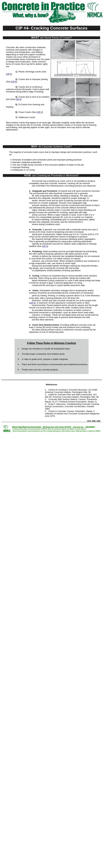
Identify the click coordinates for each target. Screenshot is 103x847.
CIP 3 (39, 112)
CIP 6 (13, 81)
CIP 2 (44, 246)
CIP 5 (8, 74)
